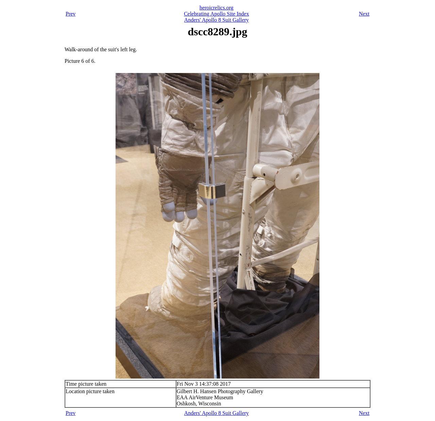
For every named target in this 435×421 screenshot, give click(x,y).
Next (364, 14)
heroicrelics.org (216, 8)
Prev (70, 14)
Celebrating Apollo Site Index (216, 14)
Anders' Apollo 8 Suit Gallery (216, 20)
